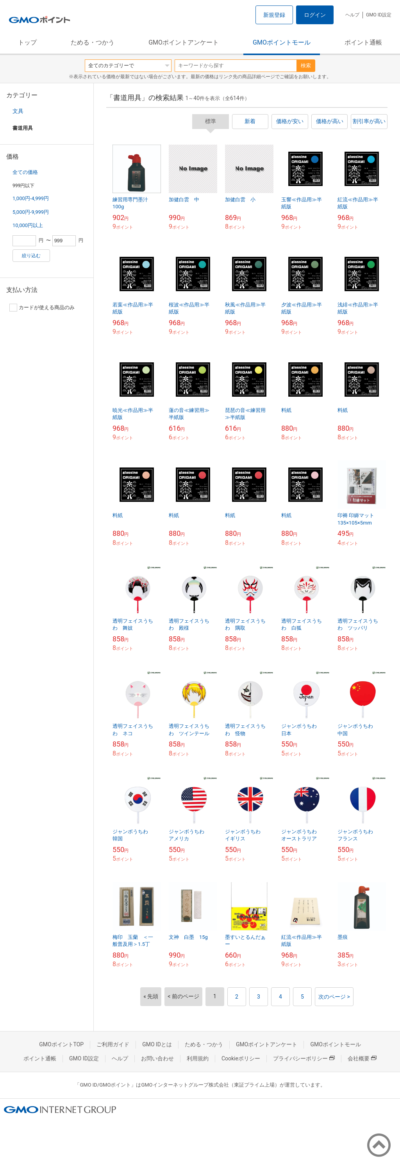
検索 (306, 65)
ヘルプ (352, 15)
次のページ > (334, 997)
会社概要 (362, 1058)
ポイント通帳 (363, 42)
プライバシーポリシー (304, 1058)
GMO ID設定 (378, 15)
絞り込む (31, 255)
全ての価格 (25, 172)
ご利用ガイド (112, 1044)
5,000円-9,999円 (30, 212)
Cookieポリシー (240, 1058)
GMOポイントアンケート (183, 42)
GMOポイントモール (282, 42)
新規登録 (274, 15)
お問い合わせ (157, 1058)
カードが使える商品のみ (42, 308)
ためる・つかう (92, 42)
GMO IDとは (157, 1044)
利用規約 (198, 1058)
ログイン (315, 15)
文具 (17, 111)
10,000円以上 (27, 225)
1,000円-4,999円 (30, 198)
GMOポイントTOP (61, 1044)
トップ (27, 42)
